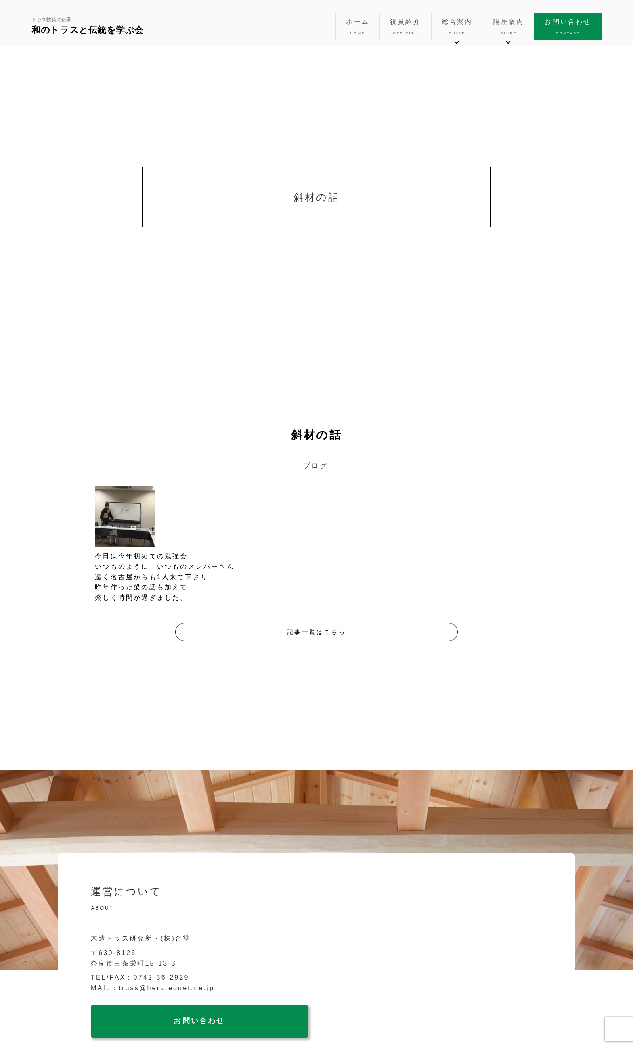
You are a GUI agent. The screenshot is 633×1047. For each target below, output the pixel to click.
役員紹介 (405, 27)
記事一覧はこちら (316, 631)
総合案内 (457, 27)
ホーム (357, 27)
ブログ (316, 466)
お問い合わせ (568, 27)
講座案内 (508, 27)
